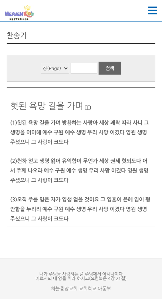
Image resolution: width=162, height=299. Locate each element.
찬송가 (17, 35)
